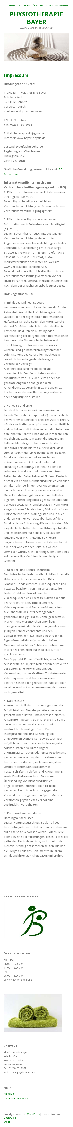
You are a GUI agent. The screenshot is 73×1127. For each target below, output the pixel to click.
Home (12, 5)
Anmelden (9, 1093)
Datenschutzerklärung (16, 1098)
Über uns (38, 5)
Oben (7, 1121)
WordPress (33, 1114)
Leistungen (24, 5)
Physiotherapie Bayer (36, 18)
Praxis (49, 5)
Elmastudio (10, 1117)
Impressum (61, 5)
